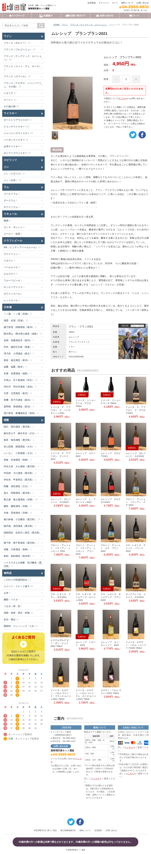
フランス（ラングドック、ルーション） (88, 25)
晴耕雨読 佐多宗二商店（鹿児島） (22, 534)
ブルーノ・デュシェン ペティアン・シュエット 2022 (60, 548)
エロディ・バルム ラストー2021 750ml (111, 691)
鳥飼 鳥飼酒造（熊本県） (19, 556)
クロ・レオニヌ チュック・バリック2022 (136, 548)
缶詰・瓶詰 (11, 619)
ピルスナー (10, 274)
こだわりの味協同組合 (17, 579)
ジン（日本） (12, 180)
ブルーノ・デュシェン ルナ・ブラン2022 (111, 548)
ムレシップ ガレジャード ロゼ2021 (60, 500)
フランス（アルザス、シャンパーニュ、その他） (22, 85)
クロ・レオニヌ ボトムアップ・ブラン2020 (111, 597)
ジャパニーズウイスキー (18, 133)
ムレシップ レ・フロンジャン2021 (86, 500)
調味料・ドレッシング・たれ (21, 626)
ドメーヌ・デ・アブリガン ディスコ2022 (60, 456)
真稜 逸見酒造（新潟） (18, 360)
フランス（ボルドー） (17, 43)
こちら (123, 98)
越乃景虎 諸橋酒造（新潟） (20, 327)
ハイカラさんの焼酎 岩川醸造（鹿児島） (22, 564)
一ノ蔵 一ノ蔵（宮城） (18, 314)
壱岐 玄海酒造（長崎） (18, 460)
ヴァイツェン (12, 254)
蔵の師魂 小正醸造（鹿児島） (22, 519)
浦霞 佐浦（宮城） (16, 320)
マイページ (104, 3)
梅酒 (7, 220)
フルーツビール (13, 280)
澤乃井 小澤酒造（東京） (19, 353)
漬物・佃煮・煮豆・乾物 (18, 613)
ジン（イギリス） (14, 173)
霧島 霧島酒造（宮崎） (18, 506)
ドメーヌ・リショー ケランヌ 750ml (111, 401)
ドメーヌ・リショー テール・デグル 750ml (86, 403)
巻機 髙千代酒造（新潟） (19, 400)
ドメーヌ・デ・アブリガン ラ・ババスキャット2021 (60, 410)
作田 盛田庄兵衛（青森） (19, 347)
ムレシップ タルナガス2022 (111, 500)
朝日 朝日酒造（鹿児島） (19, 426)
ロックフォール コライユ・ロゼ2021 (136, 595)
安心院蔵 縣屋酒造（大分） (20, 446)
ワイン (65, 25)
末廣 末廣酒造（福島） (18, 373)
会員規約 (98, 830)
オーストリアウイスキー (18, 120)
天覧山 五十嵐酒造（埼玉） (21, 380)
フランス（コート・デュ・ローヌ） (22, 68)
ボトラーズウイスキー (17, 153)
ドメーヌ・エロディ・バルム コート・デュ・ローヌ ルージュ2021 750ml (86, 694)
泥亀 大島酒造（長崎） (18, 549)
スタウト (9, 260)
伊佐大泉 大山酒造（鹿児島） (21, 466)
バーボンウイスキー (16, 140)
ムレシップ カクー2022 (86, 454)
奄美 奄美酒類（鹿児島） (19, 440)
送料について (127, 3)
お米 (7, 593)
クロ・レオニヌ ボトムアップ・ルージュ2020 (86, 597)
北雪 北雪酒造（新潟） (18, 393)
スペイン (10, 100)
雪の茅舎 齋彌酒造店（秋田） (21, 413)
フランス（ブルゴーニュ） (19, 49)
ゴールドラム (12, 194)
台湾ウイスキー (13, 146)
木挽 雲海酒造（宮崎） (18, 513)
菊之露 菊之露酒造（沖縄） (21, 499)
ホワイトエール (13, 293)
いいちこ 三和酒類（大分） (20, 453)
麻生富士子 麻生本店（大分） (21, 433)
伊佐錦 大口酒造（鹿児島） (20, 473)
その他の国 (11, 106)
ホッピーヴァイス (14, 287)
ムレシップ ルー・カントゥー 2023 (111, 643)
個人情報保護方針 (68, 830)
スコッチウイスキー (16, 126)
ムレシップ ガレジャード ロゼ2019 (136, 454)
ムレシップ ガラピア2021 (111, 454)
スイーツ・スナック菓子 (18, 586)
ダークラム (10, 200)
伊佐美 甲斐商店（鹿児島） (20, 479)
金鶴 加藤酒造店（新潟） (19, 340)
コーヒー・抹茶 (13, 234)
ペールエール (12, 267)
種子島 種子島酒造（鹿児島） (21, 543)
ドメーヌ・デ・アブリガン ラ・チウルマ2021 (136, 410)
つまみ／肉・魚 (13, 606)
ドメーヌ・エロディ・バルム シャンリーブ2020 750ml (136, 645)
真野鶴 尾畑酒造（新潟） (19, 406)
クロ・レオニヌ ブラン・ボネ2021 (60, 595)
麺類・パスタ (12, 599)
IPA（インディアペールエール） (22, 247)
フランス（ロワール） (17, 76)
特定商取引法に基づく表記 (45, 830)
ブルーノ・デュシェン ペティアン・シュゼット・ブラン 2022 (86, 549)
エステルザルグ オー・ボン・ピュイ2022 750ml (60, 643)
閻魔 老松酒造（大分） (18, 486)
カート (115, 3)
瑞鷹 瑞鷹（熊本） (15, 367)
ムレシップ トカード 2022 (86, 643)
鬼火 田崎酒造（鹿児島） (19, 493)
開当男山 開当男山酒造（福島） (22, 333)
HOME (57, 25)
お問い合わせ (142, 3)
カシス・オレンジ (14, 227)
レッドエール (12, 300)
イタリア (10, 93)
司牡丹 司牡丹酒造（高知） (20, 386)
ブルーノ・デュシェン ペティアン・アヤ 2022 (136, 502)
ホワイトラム (12, 207)
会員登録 (91, 3)
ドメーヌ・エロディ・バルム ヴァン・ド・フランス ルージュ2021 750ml (61, 694)
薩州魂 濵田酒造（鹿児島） (20, 526)
